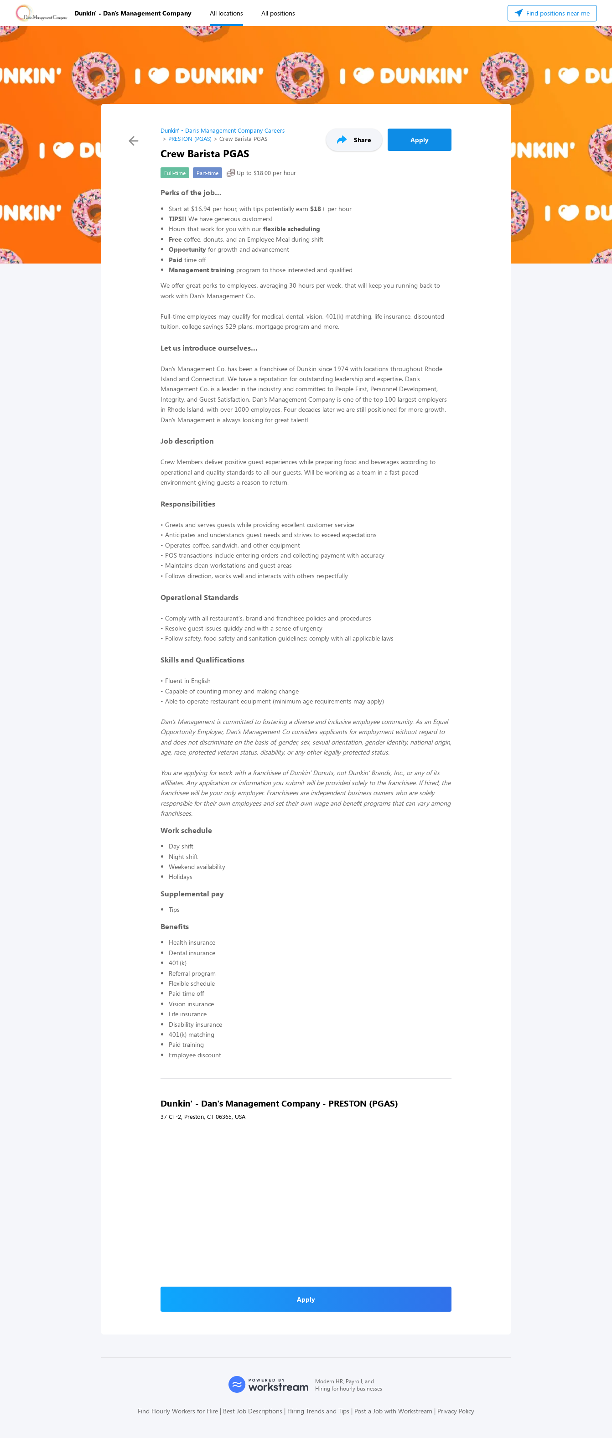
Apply (419, 139)
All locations (226, 13)
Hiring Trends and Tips (318, 1411)
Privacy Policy (455, 1411)
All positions (278, 13)
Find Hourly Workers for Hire (178, 1411)
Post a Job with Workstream (393, 1411)
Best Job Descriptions (252, 1411)
